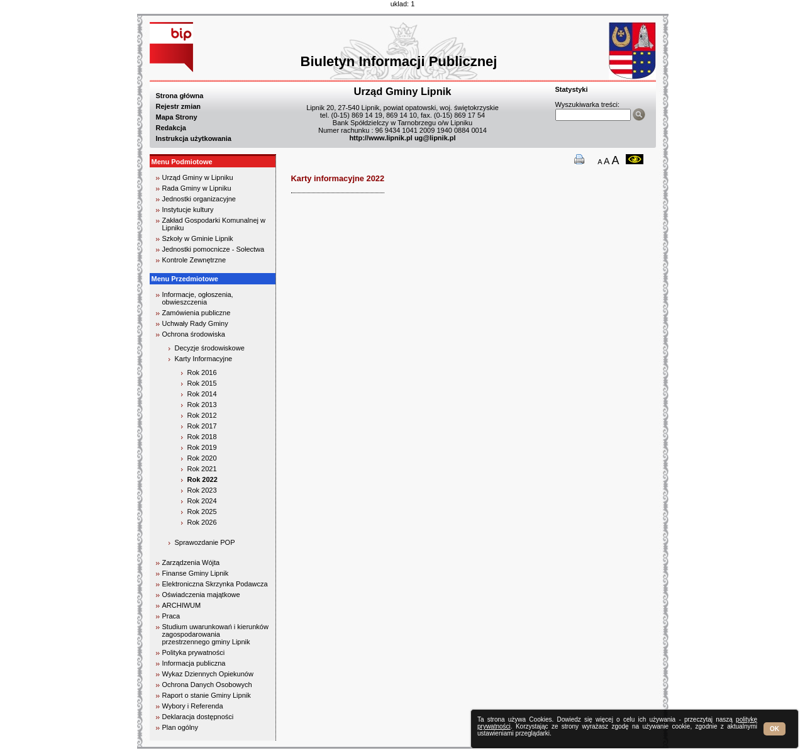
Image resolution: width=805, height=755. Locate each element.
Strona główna (180, 95)
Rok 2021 (202, 469)
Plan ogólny (180, 727)
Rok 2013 (202, 404)
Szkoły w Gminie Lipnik (197, 238)
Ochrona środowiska (193, 334)
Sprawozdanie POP (205, 542)
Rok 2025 (202, 511)
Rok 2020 (202, 458)
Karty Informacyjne (204, 358)
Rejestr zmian (178, 106)
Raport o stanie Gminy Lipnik (206, 695)
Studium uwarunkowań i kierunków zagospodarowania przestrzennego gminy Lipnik (215, 634)
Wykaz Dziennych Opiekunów (207, 674)
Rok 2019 (202, 447)
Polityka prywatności (193, 652)
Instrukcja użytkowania (193, 138)
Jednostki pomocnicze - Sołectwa (213, 249)
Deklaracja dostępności (198, 716)
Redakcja (171, 127)
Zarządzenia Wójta (191, 562)
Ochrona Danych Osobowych (207, 684)
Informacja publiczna (194, 663)
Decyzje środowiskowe (210, 348)
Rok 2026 (202, 522)
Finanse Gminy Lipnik (195, 573)
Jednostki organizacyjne (199, 199)
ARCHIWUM (181, 605)
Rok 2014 (202, 394)
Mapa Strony (176, 117)
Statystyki (571, 89)
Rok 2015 (202, 383)
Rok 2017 (202, 426)
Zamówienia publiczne (196, 312)
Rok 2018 (202, 436)
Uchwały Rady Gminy (195, 323)
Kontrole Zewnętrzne (194, 260)
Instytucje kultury (188, 209)
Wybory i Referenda (192, 706)
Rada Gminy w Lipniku (196, 188)
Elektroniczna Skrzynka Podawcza (215, 584)
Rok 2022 (202, 479)
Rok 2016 (202, 372)
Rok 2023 (202, 490)
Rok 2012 (202, 415)
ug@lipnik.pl (435, 138)
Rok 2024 (202, 501)
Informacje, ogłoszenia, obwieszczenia (197, 298)
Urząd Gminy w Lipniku (197, 177)
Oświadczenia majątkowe (201, 594)
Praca (171, 616)
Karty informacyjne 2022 (338, 178)
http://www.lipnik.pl (380, 138)
